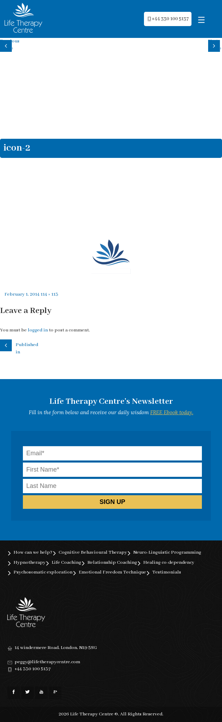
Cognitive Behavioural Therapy (93, 552)
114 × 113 (49, 294)
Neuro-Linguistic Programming (167, 552)
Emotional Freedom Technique (112, 572)
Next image (214, 44)
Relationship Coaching (112, 562)
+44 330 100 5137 (33, 669)
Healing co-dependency (168, 562)
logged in (38, 330)
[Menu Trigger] (201, 20)
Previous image (7, 44)
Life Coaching (66, 562)
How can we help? (33, 552)
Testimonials (166, 572)
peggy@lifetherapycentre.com (47, 662)
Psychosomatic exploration (43, 572)
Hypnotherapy (29, 562)
